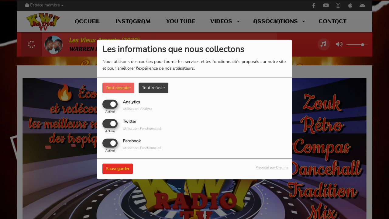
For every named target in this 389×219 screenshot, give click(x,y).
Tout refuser (153, 88)
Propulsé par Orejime (272, 167)
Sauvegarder (117, 169)
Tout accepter (118, 88)
